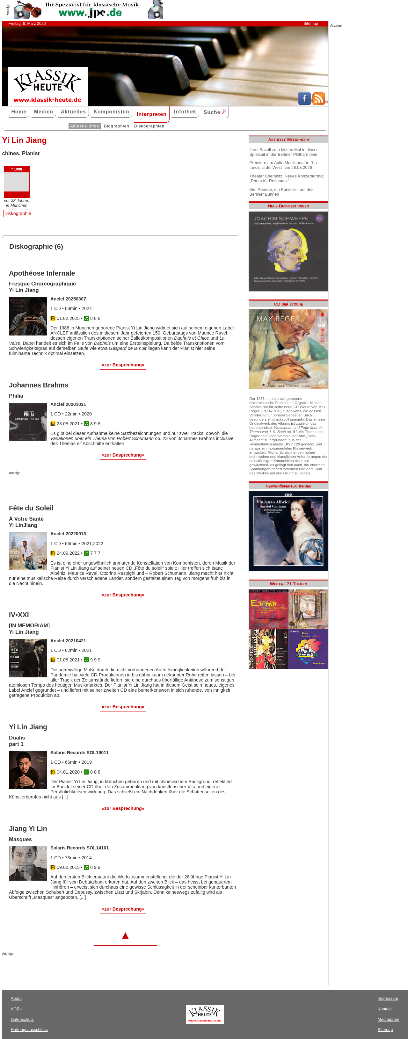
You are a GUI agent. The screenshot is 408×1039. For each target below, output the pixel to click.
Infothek (185, 111)
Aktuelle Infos (84, 126)
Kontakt (385, 1009)
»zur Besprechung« (123, 364)
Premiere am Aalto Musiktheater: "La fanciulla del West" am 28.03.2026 (283, 165)
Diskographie (17, 213)
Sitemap (310, 23)
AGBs (16, 1009)
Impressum (388, 998)
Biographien (116, 126)
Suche (215, 112)
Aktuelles (73, 111)
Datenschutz (22, 1019)
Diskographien (149, 126)
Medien (44, 111)
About (16, 998)
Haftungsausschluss (29, 1029)
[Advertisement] (83, 487)
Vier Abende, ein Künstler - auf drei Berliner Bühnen (282, 192)
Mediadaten (388, 1019)
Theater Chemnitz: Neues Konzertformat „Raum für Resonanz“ (287, 178)
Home (18, 111)
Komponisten (111, 111)
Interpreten (152, 114)
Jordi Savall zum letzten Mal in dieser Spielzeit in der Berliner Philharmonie (284, 152)
